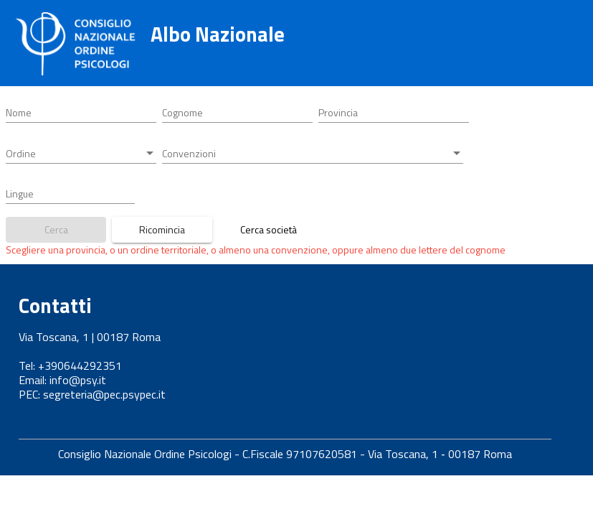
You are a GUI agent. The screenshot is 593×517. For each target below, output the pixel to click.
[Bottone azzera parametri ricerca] (162, 230)
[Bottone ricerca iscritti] (56, 230)
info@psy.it (77, 379)
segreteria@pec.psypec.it (104, 394)
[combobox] (393, 112)
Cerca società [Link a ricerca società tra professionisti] (268, 229)
